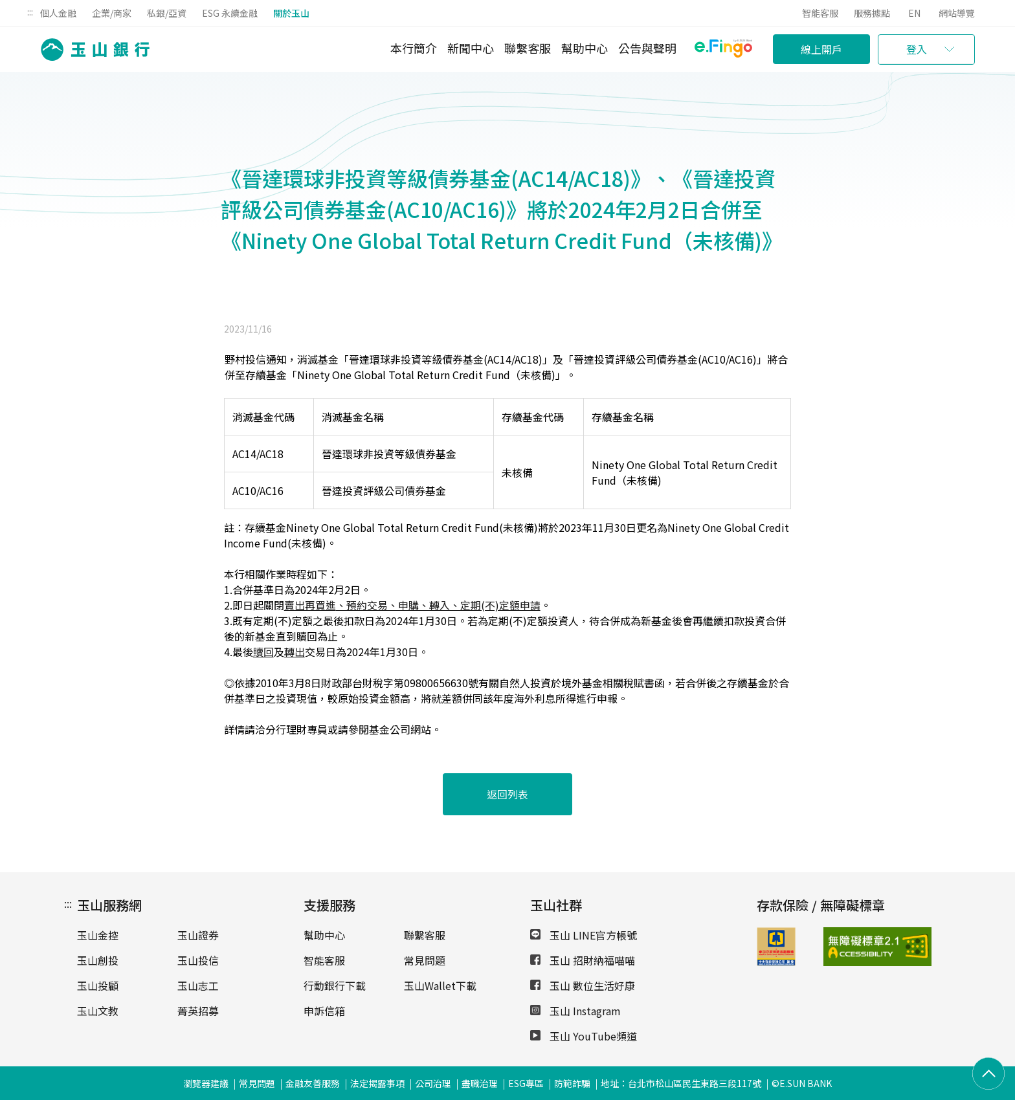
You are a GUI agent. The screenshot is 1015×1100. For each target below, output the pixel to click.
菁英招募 (198, 1010)
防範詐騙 (572, 1083)
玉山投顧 (97, 985)
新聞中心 (470, 47)
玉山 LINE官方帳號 (583, 935)
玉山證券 (198, 935)
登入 (916, 49)
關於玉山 (291, 12)
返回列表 (507, 794)
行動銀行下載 (335, 985)
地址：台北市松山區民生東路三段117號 (681, 1083)
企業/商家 (111, 12)
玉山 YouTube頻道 (583, 1036)
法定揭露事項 (377, 1083)
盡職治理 (480, 1083)
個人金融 (58, 12)
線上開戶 (821, 49)
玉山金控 (97, 935)
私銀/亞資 (166, 12)
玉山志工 (198, 985)
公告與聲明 (647, 47)
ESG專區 (526, 1083)
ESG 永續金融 (230, 12)
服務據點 (872, 12)
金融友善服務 (312, 1083)
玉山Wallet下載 (440, 985)
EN (914, 12)
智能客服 (820, 12)
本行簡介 (413, 47)
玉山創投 (97, 960)
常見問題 (424, 960)
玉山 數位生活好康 (582, 985)
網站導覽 (957, 12)
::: (30, 11)
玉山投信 (198, 960)
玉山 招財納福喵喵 (582, 960)
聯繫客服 (527, 47)
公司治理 (433, 1083)
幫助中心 (584, 47)
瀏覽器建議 (206, 1083)
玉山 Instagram (575, 1010)
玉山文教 (97, 1010)
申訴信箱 (324, 1010)
